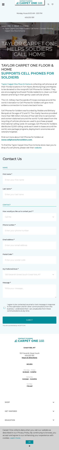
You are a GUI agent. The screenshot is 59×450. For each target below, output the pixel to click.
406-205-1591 (29, 17)
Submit (29, 320)
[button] (48, 4)
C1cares (25, 26)
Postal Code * (8, 254)
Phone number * (9, 225)
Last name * (7, 189)
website (38, 148)
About (16, 26)
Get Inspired (29, 411)
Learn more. (15, 438)
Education (29, 420)
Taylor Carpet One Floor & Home (16, 84)
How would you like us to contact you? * (18, 211)
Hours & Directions (29, 358)
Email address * (8, 239)
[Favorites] (52, 4)
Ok (29, 442)
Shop (29, 402)
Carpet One (6, 26)
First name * (7, 174)
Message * (7, 282)
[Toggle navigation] (3, 4)
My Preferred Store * (10, 269)
